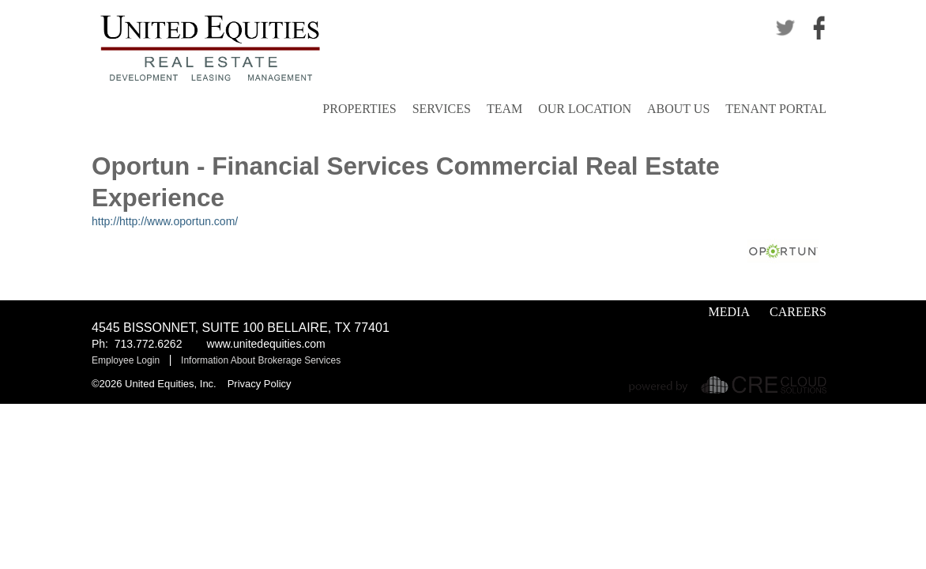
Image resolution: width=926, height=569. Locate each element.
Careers (798, 311)
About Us (678, 108)
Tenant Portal (775, 108)
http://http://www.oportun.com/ (165, 221)
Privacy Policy (260, 384)
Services (441, 108)
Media (729, 311)
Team (504, 108)
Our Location (584, 108)
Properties (359, 108)
